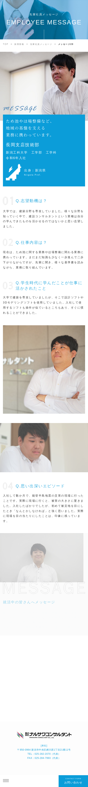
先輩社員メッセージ (41, 44)
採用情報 (19, 44)
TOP (5, 44)
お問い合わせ (73, 780)
